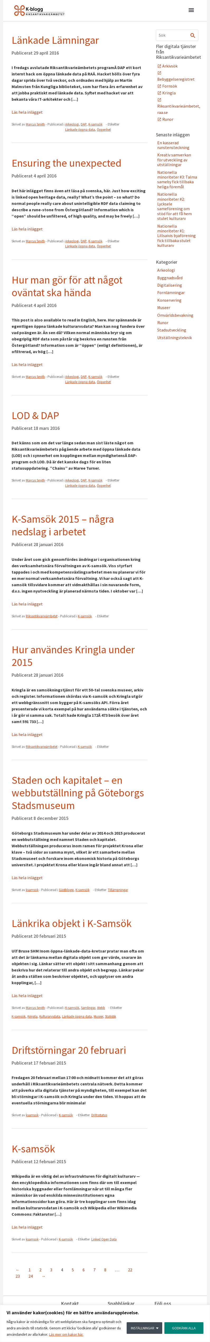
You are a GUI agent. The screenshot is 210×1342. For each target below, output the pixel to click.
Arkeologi (72, 124)
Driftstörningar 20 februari (69, 1050)
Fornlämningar (171, 292)
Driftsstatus (99, 1115)
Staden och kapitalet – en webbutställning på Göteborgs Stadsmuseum (78, 792)
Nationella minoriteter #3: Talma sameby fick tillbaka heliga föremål (177, 179)
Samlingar (88, 1008)
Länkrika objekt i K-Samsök (72, 923)
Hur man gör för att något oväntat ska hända (67, 286)
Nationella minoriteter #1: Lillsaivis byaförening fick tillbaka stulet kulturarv (176, 235)
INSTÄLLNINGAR (142, 1328)
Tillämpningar (118, 890)
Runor (167, 119)
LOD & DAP (35, 415)
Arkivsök (170, 66)
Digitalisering (169, 285)
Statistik (110, 1016)
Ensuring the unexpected (66, 163)
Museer (98, 1016)
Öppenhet (104, 129)
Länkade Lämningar (55, 40)
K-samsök (95, 124)
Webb (101, 1008)
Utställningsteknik (174, 337)
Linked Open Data (104, 1239)
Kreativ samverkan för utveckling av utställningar (174, 159)
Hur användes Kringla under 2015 (73, 656)
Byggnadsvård (170, 277)
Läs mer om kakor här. (66, 1334)
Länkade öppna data (80, 129)
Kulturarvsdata (49, 1016)
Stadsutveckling (171, 330)
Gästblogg (66, 890)
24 (30, 1276)
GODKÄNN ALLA (184, 1328)
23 (18, 1276)
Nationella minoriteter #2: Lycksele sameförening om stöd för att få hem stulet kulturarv (174, 206)
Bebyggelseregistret (176, 79)
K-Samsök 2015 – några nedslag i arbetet (63, 525)
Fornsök (169, 86)
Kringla (32, 1016)
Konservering (169, 300)
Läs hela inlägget (27, 112)
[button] (191, 11)
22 (130, 1269)
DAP (84, 124)
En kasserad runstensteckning (173, 145)
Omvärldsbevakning (175, 315)
